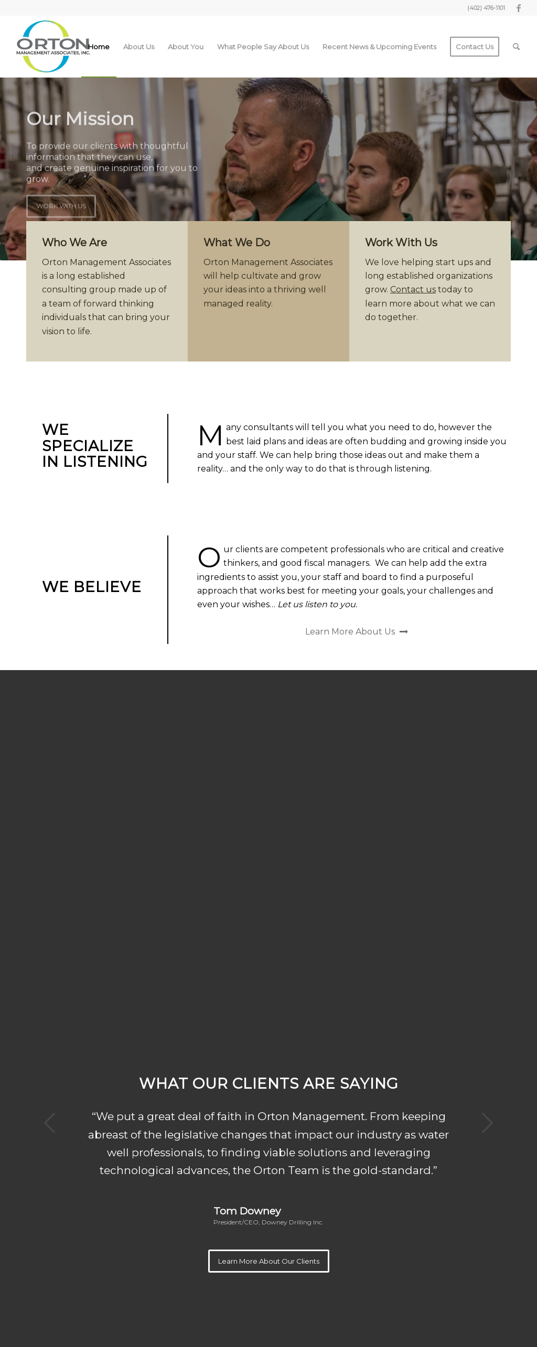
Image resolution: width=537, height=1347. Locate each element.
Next (487, 1122)
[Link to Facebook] (519, 8)
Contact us (413, 289)
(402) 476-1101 (486, 8)
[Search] (516, 46)
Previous (50, 1122)
